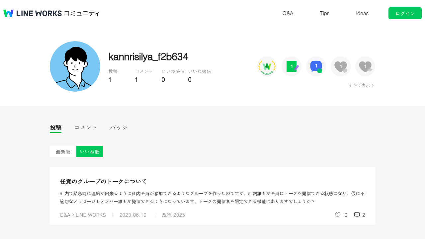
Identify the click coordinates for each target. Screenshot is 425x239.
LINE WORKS (91, 214)
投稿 (55, 127)
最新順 (63, 151)
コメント (85, 127)
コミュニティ (82, 13)
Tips (324, 13)
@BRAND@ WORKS (32, 13)
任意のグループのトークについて (103, 181)
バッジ (119, 127)
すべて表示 (359, 85)
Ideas (362, 13)
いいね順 (90, 151)
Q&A (288, 13)
